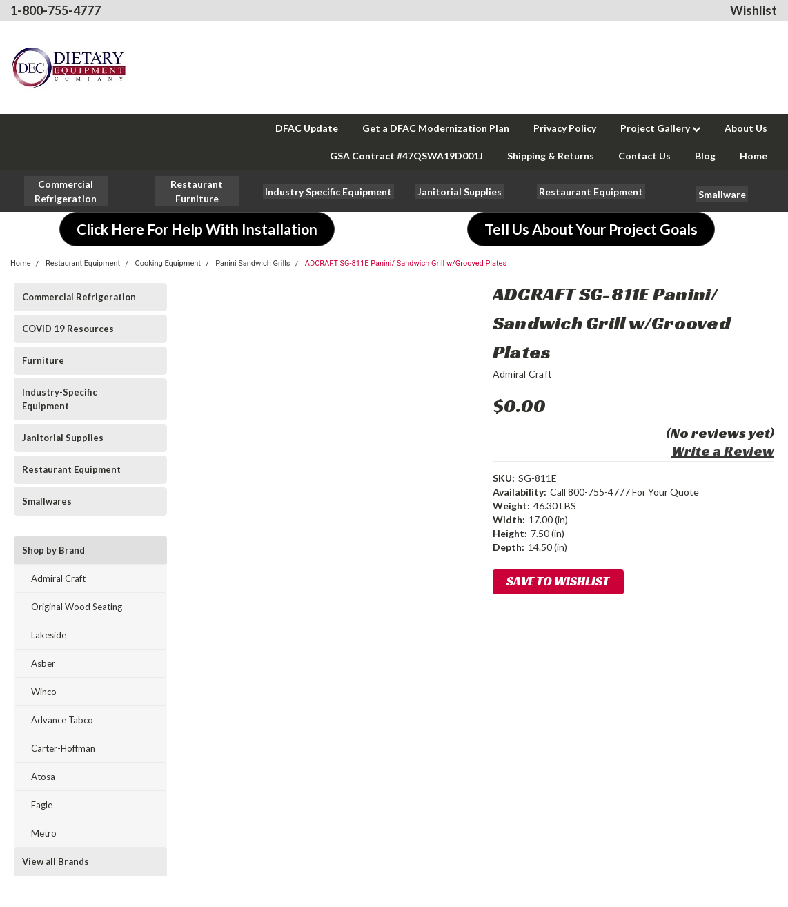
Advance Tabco (62, 719)
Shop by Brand (53, 550)
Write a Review (722, 451)
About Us (746, 128)
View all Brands (55, 861)
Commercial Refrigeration (79, 296)
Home (753, 156)
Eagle (41, 804)
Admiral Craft (58, 578)
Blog (705, 156)
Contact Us (644, 156)
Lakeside (48, 635)
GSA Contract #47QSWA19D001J (406, 156)
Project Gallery (660, 128)
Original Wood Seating (76, 606)
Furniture (43, 360)
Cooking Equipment (167, 263)
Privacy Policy (564, 128)
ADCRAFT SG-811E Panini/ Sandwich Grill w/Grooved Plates (405, 263)
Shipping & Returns (550, 156)
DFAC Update (306, 128)
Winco (44, 691)
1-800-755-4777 (55, 10)
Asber (43, 663)
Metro (44, 833)
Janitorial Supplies (63, 437)
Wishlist (753, 10)
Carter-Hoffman (63, 748)
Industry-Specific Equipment (59, 399)
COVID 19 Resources (68, 328)
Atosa (43, 776)
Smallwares (47, 501)
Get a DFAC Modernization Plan (435, 128)
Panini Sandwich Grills (252, 263)
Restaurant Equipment (83, 263)
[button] (197, 191)
